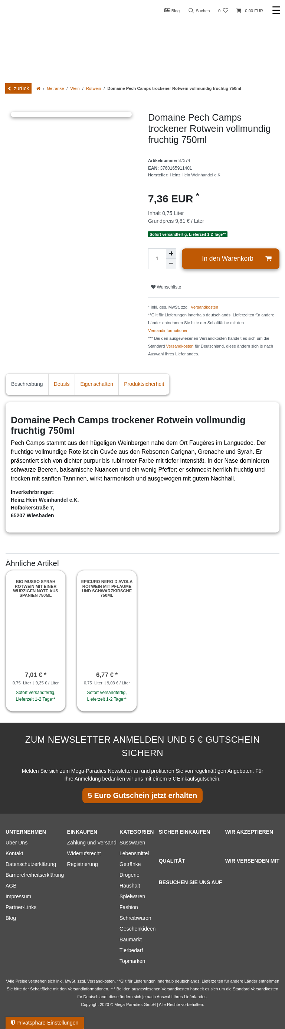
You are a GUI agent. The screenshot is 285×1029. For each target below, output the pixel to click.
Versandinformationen (168, 330)
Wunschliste (166, 287)
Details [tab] (62, 384)
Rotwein (93, 88)
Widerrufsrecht (84, 853)
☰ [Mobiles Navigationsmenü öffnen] (276, 10)
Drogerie (129, 875)
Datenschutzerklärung (31, 864)
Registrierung (82, 864)
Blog (172, 10)
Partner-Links (21, 907)
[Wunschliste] (223, 11)
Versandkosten (204, 307)
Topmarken (132, 961)
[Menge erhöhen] (171, 253)
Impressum (18, 896)
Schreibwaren (135, 918)
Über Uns (16, 843)
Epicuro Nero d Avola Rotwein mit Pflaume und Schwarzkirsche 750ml (107, 588)
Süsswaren (132, 843)
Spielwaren (132, 896)
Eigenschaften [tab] (96, 384)
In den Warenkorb (236, 258)
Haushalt (129, 886)
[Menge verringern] (171, 264)
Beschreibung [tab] (27, 384)
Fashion (128, 907)
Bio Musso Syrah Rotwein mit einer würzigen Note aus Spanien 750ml (35, 588)
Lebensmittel (134, 853)
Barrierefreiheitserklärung (35, 875)
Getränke (55, 88)
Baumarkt (130, 939)
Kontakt (14, 853)
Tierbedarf (131, 950)
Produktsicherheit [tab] (144, 384)
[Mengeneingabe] (157, 258)
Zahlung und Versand (92, 843)
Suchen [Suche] (199, 11)
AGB (11, 886)
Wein (74, 88)
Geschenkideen (137, 929)
